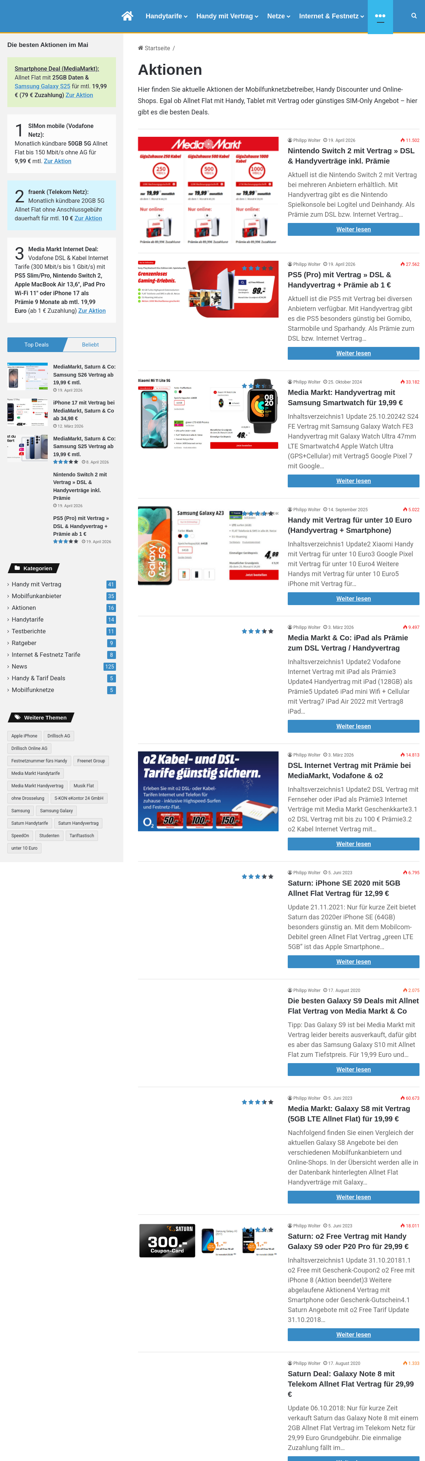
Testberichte (29, 631)
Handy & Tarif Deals (38, 678)
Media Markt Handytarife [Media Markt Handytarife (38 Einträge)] (35, 773)
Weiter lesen (353, 229)
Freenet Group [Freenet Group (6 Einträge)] (91, 761)
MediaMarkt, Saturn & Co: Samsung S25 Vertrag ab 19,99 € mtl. (84, 446)
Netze (276, 16)
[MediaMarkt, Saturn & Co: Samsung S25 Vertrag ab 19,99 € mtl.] (27, 448)
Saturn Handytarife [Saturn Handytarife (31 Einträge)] (29, 823)
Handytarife (164, 16)
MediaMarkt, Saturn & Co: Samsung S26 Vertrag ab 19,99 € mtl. (84, 375)
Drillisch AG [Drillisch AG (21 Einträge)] (59, 736)
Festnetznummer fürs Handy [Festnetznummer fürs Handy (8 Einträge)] (39, 761)
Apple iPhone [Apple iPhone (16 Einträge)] (24, 736)
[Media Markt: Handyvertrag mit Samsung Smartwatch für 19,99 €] (208, 413)
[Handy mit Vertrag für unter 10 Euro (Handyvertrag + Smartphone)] (208, 545)
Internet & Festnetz (329, 16)
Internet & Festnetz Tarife (46, 654)
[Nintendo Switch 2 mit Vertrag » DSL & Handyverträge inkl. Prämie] (208, 190)
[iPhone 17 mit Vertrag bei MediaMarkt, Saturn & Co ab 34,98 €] (27, 412)
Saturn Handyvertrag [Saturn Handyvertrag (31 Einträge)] (78, 823)
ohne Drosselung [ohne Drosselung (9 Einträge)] (27, 798)
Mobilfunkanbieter (37, 596)
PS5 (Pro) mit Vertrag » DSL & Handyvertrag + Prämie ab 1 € (81, 526)
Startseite (154, 48)
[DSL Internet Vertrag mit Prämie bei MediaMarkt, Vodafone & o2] (208, 791)
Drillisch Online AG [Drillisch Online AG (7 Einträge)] (29, 748)
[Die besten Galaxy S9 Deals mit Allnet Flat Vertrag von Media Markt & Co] (208, 1027)
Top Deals (36, 344)
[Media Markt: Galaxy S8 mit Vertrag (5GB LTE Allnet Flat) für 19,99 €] (208, 1136)
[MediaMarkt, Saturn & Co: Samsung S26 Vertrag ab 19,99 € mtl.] (27, 377)
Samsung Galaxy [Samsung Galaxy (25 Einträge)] (56, 810)
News (19, 666)
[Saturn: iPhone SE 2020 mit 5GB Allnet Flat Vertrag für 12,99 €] (208, 896)
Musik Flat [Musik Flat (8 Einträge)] (84, 785)
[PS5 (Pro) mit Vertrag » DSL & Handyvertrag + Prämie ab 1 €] (208, 289)
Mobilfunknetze (33, 689)
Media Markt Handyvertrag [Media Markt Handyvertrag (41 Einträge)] (37, 785)
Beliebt (90, 344)
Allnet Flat (197, 101)
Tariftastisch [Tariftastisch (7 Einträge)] (82, 835)
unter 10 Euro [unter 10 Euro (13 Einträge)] (24, 848)
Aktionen (24, 607)
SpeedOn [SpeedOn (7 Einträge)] (20, 835)
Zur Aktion (79, 95)
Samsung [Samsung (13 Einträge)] (20, 810)
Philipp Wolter (306, 140)
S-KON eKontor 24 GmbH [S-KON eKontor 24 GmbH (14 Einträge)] (79, 798)
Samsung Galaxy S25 (42, 86)
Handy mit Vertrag (224, 16)
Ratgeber (24, 643)
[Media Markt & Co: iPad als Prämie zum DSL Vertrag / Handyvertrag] (208, 656)
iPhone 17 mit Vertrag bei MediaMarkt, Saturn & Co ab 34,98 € (84, 411)
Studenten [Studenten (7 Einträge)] (49, 835)
